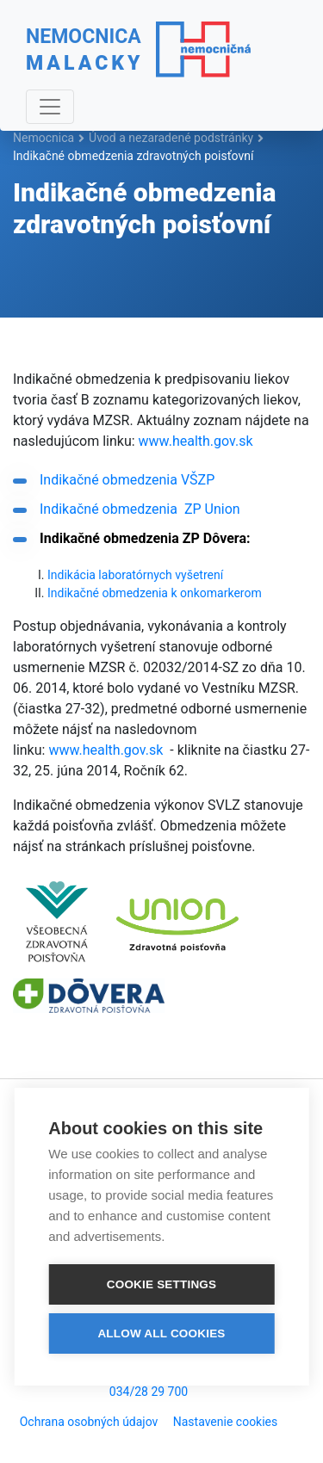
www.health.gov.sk (196, 441)
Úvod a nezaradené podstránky (171, 138)
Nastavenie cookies (225, 1422)
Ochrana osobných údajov (89, 1422)
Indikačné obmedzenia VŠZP (127, 480)
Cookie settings (162, 1282)
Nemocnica (43, 138)
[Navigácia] (50, 107)
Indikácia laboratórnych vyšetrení (135, 575)
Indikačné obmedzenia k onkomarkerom (154, 593)
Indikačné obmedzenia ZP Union (140, 509)
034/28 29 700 (148, 1391)
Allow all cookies (161, 1331)
